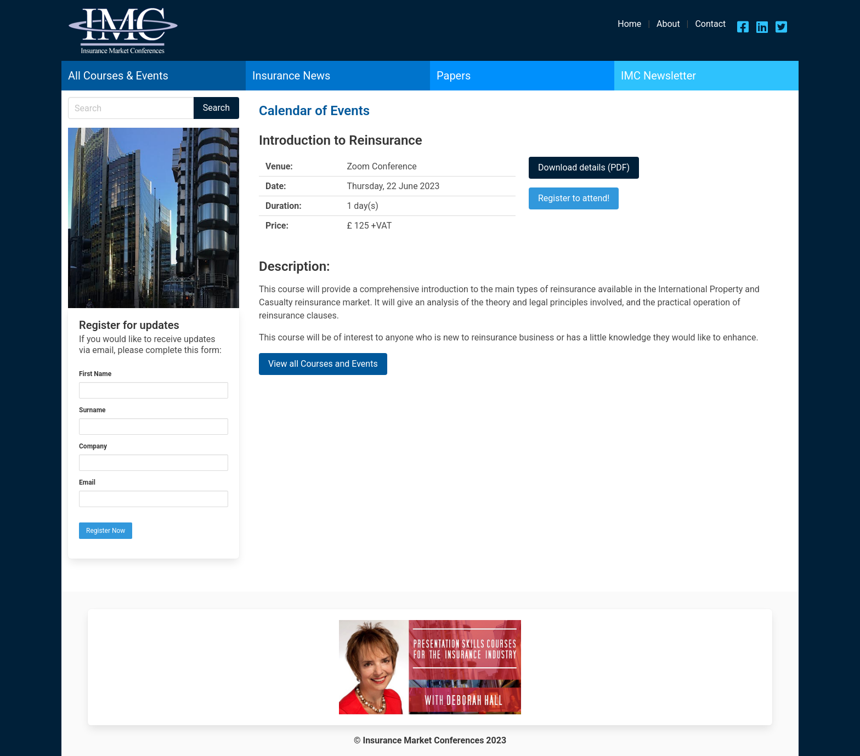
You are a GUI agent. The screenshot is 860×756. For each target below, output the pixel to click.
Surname (92, 410)
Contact (710, 24)
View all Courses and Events (323, 364)
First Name (95, 374)
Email (87, 482)
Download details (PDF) (584, 167)
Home (629, 24)
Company (93, 446)
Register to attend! (573, 198)
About (668, 24)
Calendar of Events (314, 110)
